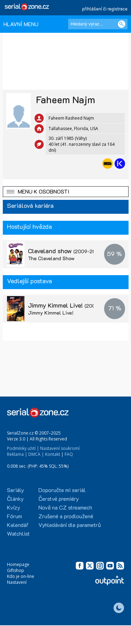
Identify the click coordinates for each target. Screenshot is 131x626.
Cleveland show (65, 251)
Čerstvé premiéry (58, 498)
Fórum (14, 516)
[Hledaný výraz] (98, 24)
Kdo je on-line (20, 576)
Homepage (18, 564)
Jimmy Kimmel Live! (70, 305)
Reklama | (17, 454)
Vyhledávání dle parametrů (69, 524)
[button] (66, 191)
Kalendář (17, 524)
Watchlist (18, 533)
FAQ (69, 454)
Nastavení (17, 582)
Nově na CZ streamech (65, 507)
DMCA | (36, 454)
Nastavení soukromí (60, 448)
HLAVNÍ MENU (20, 24)
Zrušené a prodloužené (65, 516)
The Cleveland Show (51, 258)
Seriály (15, 489)
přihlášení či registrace (105, 9)
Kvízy (13, 507)
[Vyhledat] (121, 24)
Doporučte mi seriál (62, 489)
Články (15, 498)
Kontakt (52, 454)
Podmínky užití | (23, 448)
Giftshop (15, 570)
